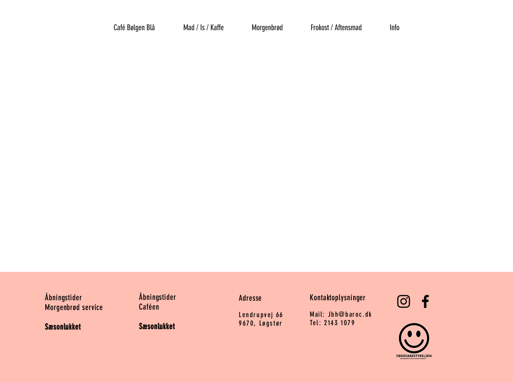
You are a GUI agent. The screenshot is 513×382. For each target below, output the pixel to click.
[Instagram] (403, 301)
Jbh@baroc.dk (350, 314)
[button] (203, 23)
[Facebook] (425, 301)
